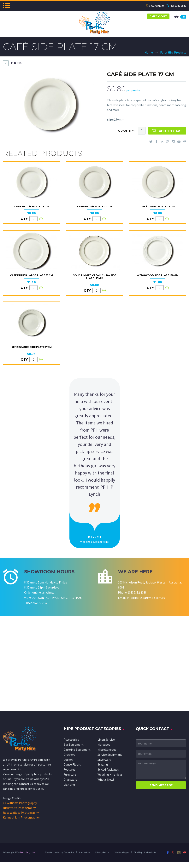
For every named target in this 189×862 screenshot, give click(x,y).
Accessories (71, 739)
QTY (24, 219)
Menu (6, 5)
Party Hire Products (173, 52)
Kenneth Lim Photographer (21, 817)
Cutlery (68, 759)
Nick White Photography (19, 808)
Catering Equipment (77, 749)
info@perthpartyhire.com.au (146, 598)
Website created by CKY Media (59, 852)
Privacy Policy (102, 852)
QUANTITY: (126, 130)
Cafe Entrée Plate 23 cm (31, 206)
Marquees (103, 744)
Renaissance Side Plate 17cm (31, 347)
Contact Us (84, 852)
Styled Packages (108, 769)
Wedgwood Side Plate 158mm (157, 275)
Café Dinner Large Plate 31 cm (31, 275)
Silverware (104, 759)
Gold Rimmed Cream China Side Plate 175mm (94, 276)
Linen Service (106, 739)
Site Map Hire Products (145, 852)
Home (149, 52)
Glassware (70, 779)
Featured (69, 769)
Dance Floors (72, 764)
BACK (16, 63)
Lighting (69, 784)
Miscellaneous (106, 749)
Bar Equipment (74, 744)
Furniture (70, 774)
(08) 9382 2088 (177, 6)
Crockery (69, 754)
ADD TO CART (170, 131)
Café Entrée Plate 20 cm (94, 206)
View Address (156, 6)
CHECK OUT (158, 16)
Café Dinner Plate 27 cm (157, 206)
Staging (102, 764)
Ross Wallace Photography (21, 812)
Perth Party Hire (27, 852)
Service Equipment (109, 754)
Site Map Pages (121, 852)
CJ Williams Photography (20, 803)
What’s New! (105, 779)
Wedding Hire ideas (109, 774)
